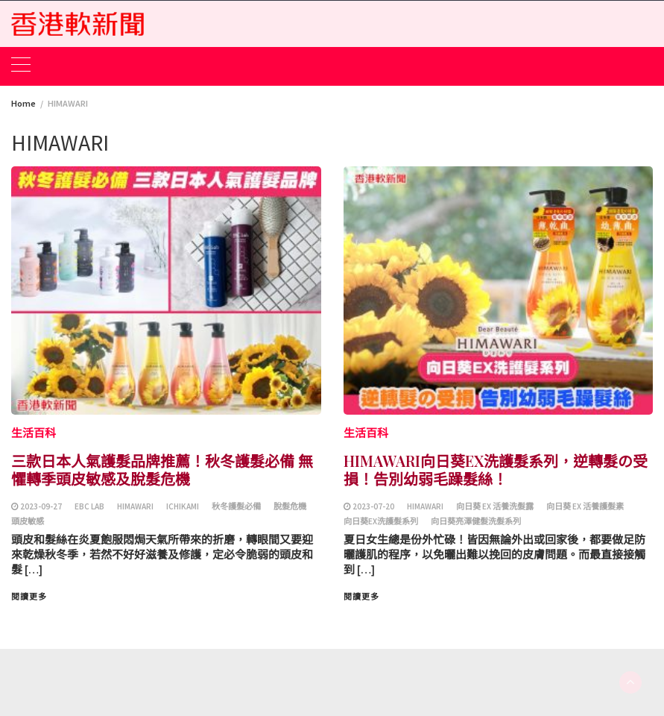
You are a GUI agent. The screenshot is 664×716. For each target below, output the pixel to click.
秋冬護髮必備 (236, 506)
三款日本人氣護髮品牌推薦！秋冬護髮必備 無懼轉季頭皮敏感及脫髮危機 (162, 469)
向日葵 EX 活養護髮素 (585, 506)
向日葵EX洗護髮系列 (381, 521)
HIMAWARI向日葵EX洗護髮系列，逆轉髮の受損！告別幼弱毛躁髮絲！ (496, 469)
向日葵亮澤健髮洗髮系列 (476, 521)
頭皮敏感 (27, 521)
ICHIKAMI (182, 506)
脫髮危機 (289, 506)
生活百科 (33, 433)
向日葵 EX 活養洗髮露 (495, 506)
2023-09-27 (41, 506)
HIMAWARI (135, 506)
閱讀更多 (29, 596)
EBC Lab (89, 506)
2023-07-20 (373, 506)
